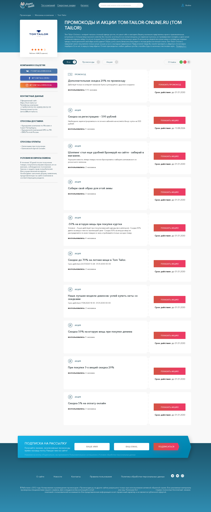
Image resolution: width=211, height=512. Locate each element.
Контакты (76, 476)
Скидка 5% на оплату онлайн (86, 402)
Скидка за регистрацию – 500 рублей (91, 116)
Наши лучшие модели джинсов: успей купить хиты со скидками (102, 297)
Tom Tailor (62, 15)
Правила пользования (101, 476)
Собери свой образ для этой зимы (89, 187)
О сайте (40, 476)
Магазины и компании (44, 15)
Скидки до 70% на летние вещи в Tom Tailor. (96, 259)
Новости (58, 476)
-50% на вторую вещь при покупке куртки (94, 223)
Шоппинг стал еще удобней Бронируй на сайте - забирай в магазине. (105, 153)
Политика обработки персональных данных (143, 476)
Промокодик (25, 15)
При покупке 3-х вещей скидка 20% (90, 367)
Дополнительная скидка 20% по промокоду (95, 80)
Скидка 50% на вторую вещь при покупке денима (99, 331)
